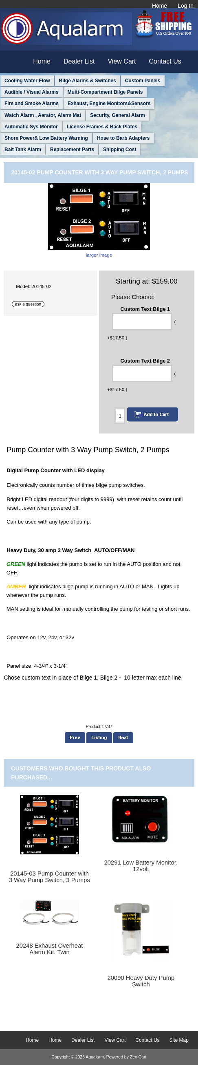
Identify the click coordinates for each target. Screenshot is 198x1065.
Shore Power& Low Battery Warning (46, 138)
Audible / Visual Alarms (31, 92)
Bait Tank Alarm (22, 149)
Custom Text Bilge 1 (145, 309)
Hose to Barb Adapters (123, 138)
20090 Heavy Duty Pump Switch (140, 981)
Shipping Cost (119, 149)
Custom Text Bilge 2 (145, 360)
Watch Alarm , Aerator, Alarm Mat (42, 115)
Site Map (179, 1040)
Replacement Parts (72, 149)
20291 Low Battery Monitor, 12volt (141, 865)
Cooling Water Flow (27, 81)
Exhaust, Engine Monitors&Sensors (109, 103)
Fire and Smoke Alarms (31, 103)
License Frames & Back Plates (102, 127)
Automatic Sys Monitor (31, 127)
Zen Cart (138, 1057)
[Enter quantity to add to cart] (119, 415)
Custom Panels (143, 81)
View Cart (122, 61)
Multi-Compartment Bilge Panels (105, 92)
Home (159, 5)
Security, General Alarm (117, 115)
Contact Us (165, 61)
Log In (186, 5)
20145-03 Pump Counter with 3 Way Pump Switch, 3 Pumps (49, 876)
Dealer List (79, 61)
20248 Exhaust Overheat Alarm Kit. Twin (49, 948)
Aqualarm (95, 1057)
